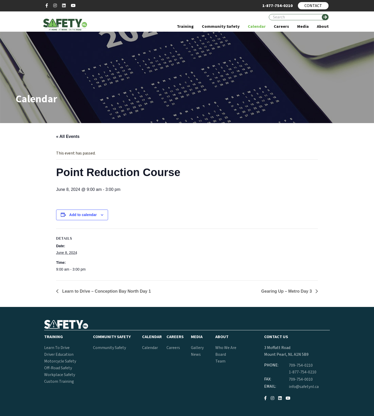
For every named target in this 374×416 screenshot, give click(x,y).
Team (220, 361)
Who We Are (225, 348)
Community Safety (109, 348)
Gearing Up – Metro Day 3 (287, 291)
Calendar (150, 348)
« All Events (67, 136)
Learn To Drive (57, 348)
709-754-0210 (301, 365)
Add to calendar (83, 215)
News (196, 354)
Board (220, 354)
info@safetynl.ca (304, 387)
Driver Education (59, 354)
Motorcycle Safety (60, 361)
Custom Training (59, 381)
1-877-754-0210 (302, 372)
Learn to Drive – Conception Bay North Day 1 (106, 291)
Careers (173, 348)
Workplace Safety (59, 375)
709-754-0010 (301, 379)
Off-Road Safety (58, 368)
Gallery (197, 348)
